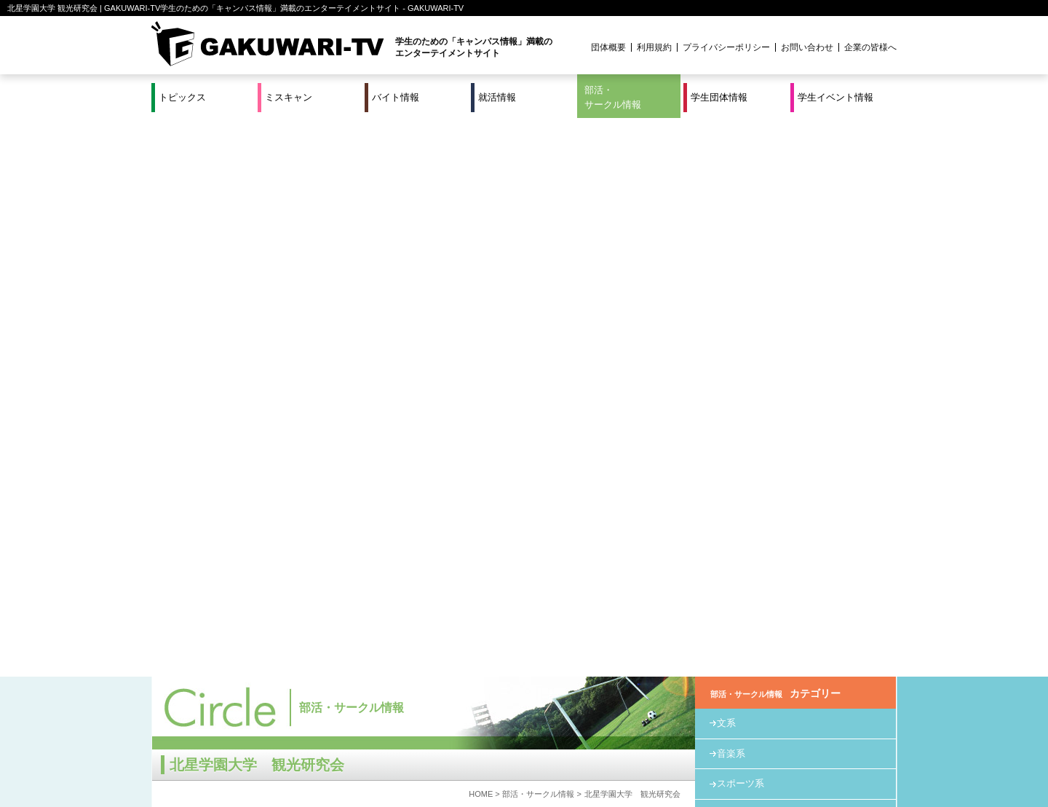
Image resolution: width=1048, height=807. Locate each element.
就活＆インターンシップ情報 (352, 748)
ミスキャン (288, 97)
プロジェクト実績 (426, 765)
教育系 (731, 255)
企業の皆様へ (870, 47)
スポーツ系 (740, 224)
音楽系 (731, 194)
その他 (731, 285)
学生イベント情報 (835, 97)
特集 (425, 748)
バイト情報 (395, 97)
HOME (481, 235)
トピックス (182, 97)
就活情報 (497, 97)
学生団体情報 (719, 97)
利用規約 (654, 47)
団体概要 (608, 47)
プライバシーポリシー (726, 47)
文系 (726, 164)
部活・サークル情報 (612, 97)
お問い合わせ (807, 47)
